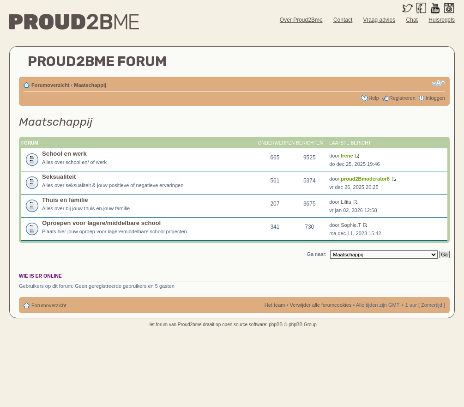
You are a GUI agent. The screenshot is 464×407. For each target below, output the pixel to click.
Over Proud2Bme (301, 20)
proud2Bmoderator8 (365, 179)
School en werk (64, 153)
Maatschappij (90, 85)
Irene (347, 155)
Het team (275, 305)
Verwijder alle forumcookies (320, 305)
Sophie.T (351, 225)
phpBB (276, 324)
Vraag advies (379, 20)
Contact (342, 20)
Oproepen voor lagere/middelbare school (101, 222)
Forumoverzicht (50, 85)
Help (373, 98)
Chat (412, 20)
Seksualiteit (59, 176)
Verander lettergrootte (438, 83)
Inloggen (435, 98)
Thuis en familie (65, 199)
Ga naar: (316, 254)
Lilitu (346, 202)
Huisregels (441, 20)
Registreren (402, 98)
